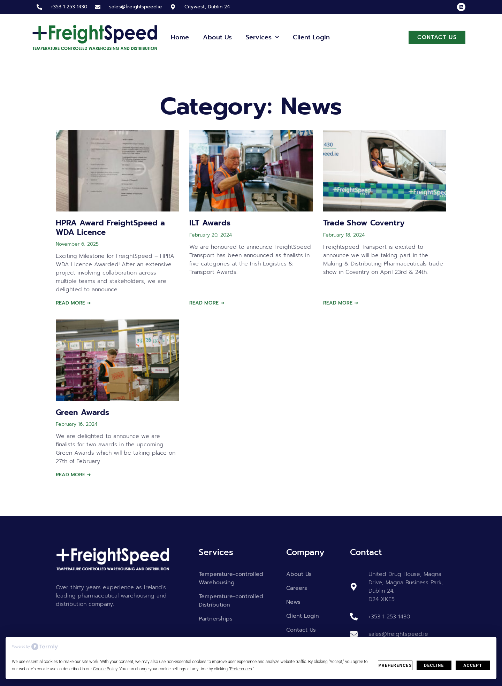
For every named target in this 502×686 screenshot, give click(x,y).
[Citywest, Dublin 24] (173, 7)
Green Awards (82, 412)
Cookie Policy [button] (105, 668)
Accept (472, 665)
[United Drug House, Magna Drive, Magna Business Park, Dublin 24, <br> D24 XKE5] (354, 587)
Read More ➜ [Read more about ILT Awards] (207, 303)
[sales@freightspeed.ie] (97, 7)
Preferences (395, 665)
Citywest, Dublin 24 (207, 6)
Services (262, 37)
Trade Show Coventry (363, 223)
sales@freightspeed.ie (135, 6)
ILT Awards (209, 223)
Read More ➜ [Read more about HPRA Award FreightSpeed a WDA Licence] (73, 303)
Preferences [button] (241, 668)
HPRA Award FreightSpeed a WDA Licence (110, 227)
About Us (217, 37)
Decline (434, 665)
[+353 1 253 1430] (39, 7)
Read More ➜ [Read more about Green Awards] (73, 474)
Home (180, 37)
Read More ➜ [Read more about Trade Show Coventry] (340, 303)
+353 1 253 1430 (69, 6)
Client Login (311, 37)
